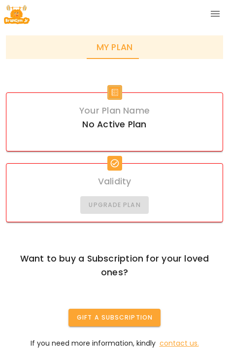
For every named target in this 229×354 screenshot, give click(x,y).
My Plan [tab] (115, 47)
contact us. (179, 343)
